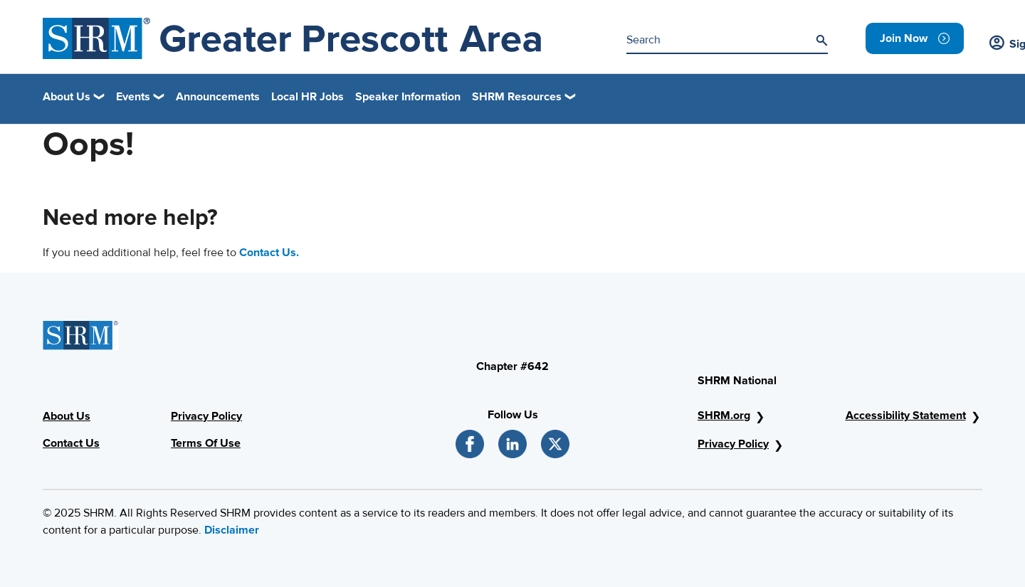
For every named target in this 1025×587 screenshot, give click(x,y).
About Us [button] (66, 97)
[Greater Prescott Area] (292, 38)
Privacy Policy (206, 416)
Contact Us (71, 443)
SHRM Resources (517, 97)
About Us (66, 416)
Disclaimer (231, 530)
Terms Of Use (206, 443)
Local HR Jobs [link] (307, 97)
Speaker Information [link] (408, 97)
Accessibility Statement (906, 415)
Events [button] (133, 97)
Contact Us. (269, 252)
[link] (915, 38)
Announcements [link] (218, 97)
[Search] (821, 40)
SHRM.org (724, 415)
